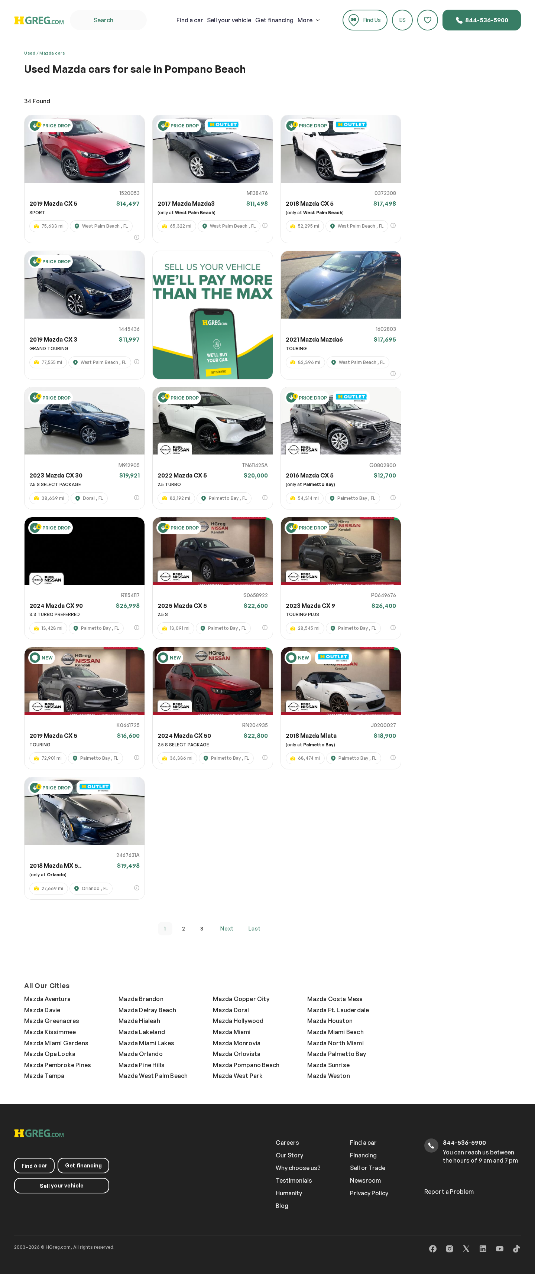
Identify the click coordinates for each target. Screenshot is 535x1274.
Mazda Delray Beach (147, 1010)
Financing (363, 1155)
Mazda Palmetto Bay (336, 1054)
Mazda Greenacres (51, 1020)
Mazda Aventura (47, 999)
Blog (282, 1205)
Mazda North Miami (335, 1043)
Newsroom (365, 1180)
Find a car (363, 1142)
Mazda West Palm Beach (153, 1075)
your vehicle (229, 20)
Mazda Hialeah (139, 1020)
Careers (287, 1142)
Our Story (289, 1155)
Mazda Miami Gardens (56, 1043)
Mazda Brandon (141, 999)
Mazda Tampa (44, 1075)
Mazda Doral (231, 1010)
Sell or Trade (367, 1168)
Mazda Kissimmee (50, 1032)
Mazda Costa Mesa (335, 999)
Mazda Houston (330, 1020)
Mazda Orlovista (236, 1054)
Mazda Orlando (141, 1054)
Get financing (274, 20)
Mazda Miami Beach (335, 1032)
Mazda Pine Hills (142, 1065)
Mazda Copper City (241, 999)
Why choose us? (298, 1168)
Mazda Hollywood (238, 1020)
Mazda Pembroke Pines (57, 1065)
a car (189, 20)
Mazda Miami (231, 1032)
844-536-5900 (482, 20)
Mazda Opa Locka (49, 1054)
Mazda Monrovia (236, 1043)
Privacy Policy (369, 1193)
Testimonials (294, 1180)
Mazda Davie (42, 1010)
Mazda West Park (238, 1075)
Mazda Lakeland (142, 1032)
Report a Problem (449, 1191)
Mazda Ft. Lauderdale (338, 1010)
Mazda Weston (328, 1075)
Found (37, 101)
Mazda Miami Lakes (146, 1043)
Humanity (289, 1193)
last (255, 928)
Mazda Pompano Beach (246, 1065)
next (227, 928)
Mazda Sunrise (328, 1065)
